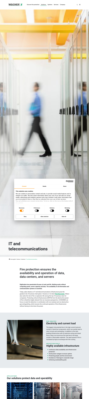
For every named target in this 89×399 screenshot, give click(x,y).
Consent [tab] (24, 186)
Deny (25, 216)
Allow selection (44, 216)
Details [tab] (44, 186)
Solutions (18, 259)
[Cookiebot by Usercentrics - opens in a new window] (67, 181)
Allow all (64, 216)
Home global (13, 259)
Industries (23, 259)
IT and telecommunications (31, 259)
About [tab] (64, 186)
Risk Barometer (60, 294)
